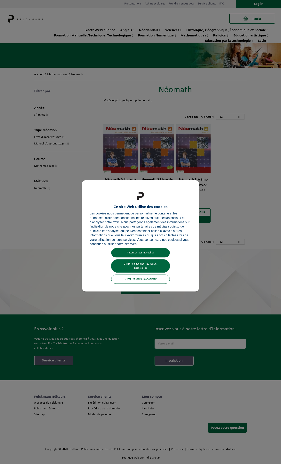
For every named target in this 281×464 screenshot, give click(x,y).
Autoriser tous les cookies (140, 252)
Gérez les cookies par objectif (141, 279)
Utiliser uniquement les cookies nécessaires (140, 266)
